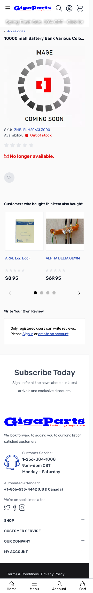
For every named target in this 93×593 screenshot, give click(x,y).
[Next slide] (79, 292)
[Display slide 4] (54, 293)
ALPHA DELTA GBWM (63, 258)
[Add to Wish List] (9, 177)
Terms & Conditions (23, 574)
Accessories (14, 31)
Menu (34, 586)
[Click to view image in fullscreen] (44, 86)
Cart (82, 586)
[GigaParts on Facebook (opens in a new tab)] (15, 507)
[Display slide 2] (41, 293)
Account (59, 586)
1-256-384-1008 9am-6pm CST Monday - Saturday (41, 465)
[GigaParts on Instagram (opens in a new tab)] (22, 507)
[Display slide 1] (35, 293)
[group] (19, 145)
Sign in (27, 334)
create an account (53, 334)
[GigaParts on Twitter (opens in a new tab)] (7, 507)
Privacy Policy (53, 574)
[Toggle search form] (59, 8)
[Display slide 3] (48, 293)
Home (12, 586)
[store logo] (34, 8)
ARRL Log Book (17, 258)
